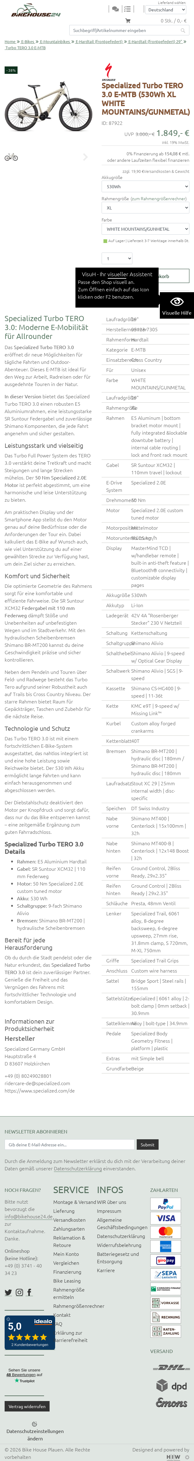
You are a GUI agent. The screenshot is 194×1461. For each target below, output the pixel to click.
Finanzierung (67, 1271)
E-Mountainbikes (55, 41)
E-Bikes (27, 41)
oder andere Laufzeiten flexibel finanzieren (148, 160)
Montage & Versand (74, 1201)
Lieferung (64, 1210)
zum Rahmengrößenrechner (158, 198)
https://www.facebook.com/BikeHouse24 (29, 1292)
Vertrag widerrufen (27, 1406)
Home (10, 41)
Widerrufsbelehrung (119, 1244)
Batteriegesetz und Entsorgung (118, 1257)
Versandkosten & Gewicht (166, 171)
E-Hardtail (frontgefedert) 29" (155, 41)
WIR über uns (111, 1201)
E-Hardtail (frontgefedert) (99, 41)
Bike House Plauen (42, 1449)
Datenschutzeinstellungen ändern (35, 1434)
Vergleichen (66, 1262)
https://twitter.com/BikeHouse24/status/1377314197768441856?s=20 (8, 1292)
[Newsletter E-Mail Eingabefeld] (70, 1144)
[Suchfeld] (123, 30)
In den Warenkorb (149, 276)
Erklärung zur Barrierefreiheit (70, 1336)
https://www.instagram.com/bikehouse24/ (19, 1292)
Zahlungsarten (69, 1228)
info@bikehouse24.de (29, 1216)
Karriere (106, 1270)
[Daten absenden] (148, 1144)
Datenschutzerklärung (78, 1168)
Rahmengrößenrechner (78, 1305)
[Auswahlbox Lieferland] (165, 9)
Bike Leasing (67, 1280)
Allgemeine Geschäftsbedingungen (122, 1223)
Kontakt (62, 1314)
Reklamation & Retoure (69, 1241)
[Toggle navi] (105, 9)
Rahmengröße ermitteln (69, 1293)
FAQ (57, 1323)
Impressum (109, 1210)
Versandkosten (69, 1219)
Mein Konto (66, 1253)
